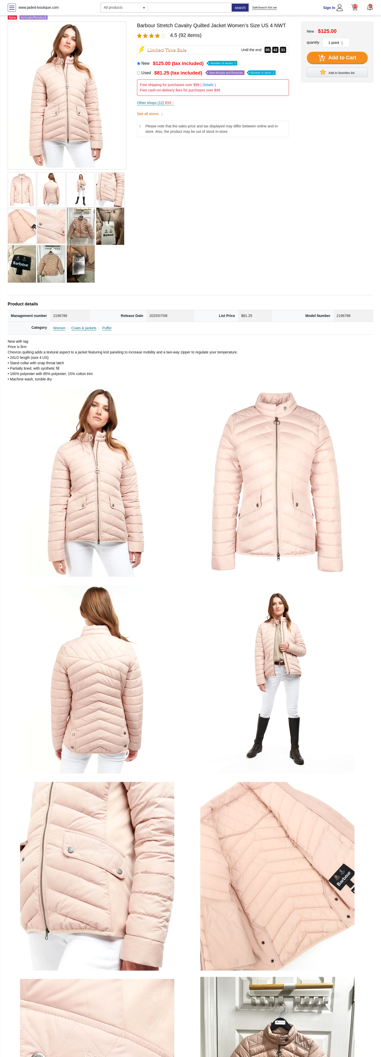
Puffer (107, 328)
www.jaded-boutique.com (39, 7)
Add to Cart (337, 58)
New (189, 63)
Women (59, 328)
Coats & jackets (83, 328)
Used (208, 73)
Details (208, 85)
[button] (370, 7)
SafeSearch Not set (264, 7)
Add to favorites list (337, 72)
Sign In (329, 8)
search (240, 8)
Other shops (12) (155, 103)
